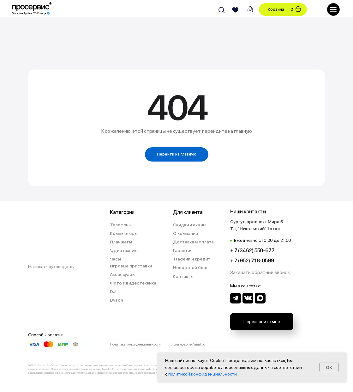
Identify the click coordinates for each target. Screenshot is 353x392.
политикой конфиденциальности (202, 374)
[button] (260, 273)
